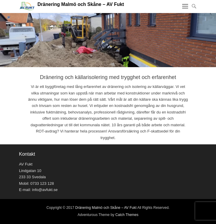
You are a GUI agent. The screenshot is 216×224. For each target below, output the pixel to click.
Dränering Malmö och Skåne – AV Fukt (80, 4)
